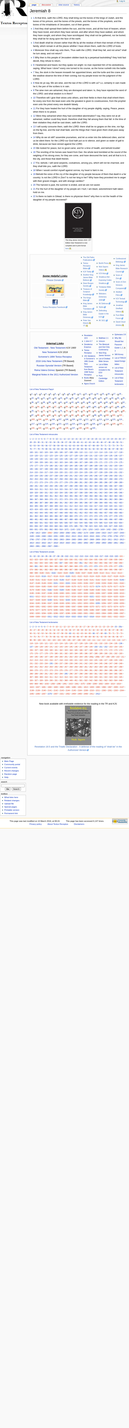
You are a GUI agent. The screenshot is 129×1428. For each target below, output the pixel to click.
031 (76, 559)
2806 (80, 539)
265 (95, 479)
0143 (104, 580)
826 (105, 526)
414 (81, 506)
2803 (62, 539)
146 (71, 459)
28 (84, 398)
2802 (56, 539)
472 (85, 516)
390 (56, 503)
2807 (86, 539)
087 (71, 570)
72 (44, 411)
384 (120, 499)
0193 (116, 590)
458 (110, 513)
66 (107, 406)
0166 (50, 586)
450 (71, 513)
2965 (56, 546)
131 (33, 428)
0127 (110, 576)
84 (112, 411)
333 (56, 493)
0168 (62, 586)
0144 (110, 580)
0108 (90, 573)
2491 (56, 536)
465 (51, 516)
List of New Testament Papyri (42, 389)
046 (56, 563)
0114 (32, 576)
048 (66, 563)
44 (78, 402)
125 (87, 424)
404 (31, 506)
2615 (86, 536)
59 (67, 406)
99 (101, 415)
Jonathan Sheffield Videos (119, 308)
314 (56, 489)
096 (115, 570)
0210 (122, 593)
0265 (62, 607)
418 (100, 506)
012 (76, 556)
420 (110, 506)
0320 (104, 617)
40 (55, 402)
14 (34, 137)
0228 (38, 600)
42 (67, 402)
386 (36, 503)
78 (78, 411)
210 (105, 469)
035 (95, 559)
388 (46, 503)
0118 (56, 576)
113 (100, 419)
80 (89, 411)
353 (61, 496)
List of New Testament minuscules (119, 371)
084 (56, 570)
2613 (74, 536)
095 (110, 570)
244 (85, 476)
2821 (74, 543)
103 (33, 419)
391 (61, 503)
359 (91, 496)
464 (46, 516)
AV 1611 (102, 320)
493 (95, 519)
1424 (102, 529)
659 (51, 526)
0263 (50, 607)
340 (91, 493)
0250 (68, 603)
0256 (104, 603)
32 (107, 398)
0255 (98, 603)
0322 (116, 617)
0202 (74, 593)
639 (110, 523)
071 (85, 566)
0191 (104, 590)
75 (61, 411)
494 (100, 519)
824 (95, 526)
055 (100, 563)
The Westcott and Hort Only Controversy (104, 347)
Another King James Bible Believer (88, 277)
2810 (104, 539)
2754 (104, 536)
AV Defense (103, 304)
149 (85, 459)
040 (120, 559)
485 (56, 519)
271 (31, 482)
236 (46, 476)
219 (56, 472)
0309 (38, 617)
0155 (80, 583)
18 (34, 170)
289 (120, 482)
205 (81, 469)
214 (31, 472)
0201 (68, 593)
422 (120, 506)
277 (61, 482)
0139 (80, 580)
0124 (92, 576)
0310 (44, 617)
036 (100, 559)
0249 (62, 603)
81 (95, 411)
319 (81, 489)
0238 (92, 600)
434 (85, 509)
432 (76, 509)
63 (89, 406)
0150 (50, 583)
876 (41, 529)
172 (105, 462)
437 (100, 509)
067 (66, 566)
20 (34, 185)
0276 (32, 610)
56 (50, 406)
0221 (92, 596)
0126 (104, 576)
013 (81, 556)
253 (36, 479)
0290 (116, 610)
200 (56, 469)
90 (50, 415)
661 (61, 526)
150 (91, 459)
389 (51, 503)
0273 (110, 607)
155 (115, 459)
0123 (86, 576)
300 (81, 486)
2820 (68, 543)
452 (81, 513)
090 (85, 570)
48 (101, 402)
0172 (86, 586)
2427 (110, 533)
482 (41, 519)
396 (85, 503)
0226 (122, 596)
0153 (68, 583)
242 (76, 476)
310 (36, 489)
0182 (50, 590)
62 (84, 406)
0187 (80, 590)
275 (51, 482)
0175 (104, 586)
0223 (104, 596)
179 (46, 466)
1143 (73, 529)
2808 (92, 539)
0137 (68, 580)
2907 (50, 546)
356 (76, 496)
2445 (32, 536)
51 (118, 402)
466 (56, 516)
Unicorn (102, 341)
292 (41, 486)
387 (41, 503)
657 (41, 526)
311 (41, 489)
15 (34, 148)
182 (61, 466)
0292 (32, 613)
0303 (98, 613)
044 (46, 563)
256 (51, 479)
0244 (32, 603)
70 (33, 411)
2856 (86, 543)
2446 (38, 536)
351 (51, 496)
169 (91, 462)
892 (51, 529)
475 (100, 516)
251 (120, 476)
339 (85, 493)
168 (85, 462)
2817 (50, 543)
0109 (96, 573)
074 (100, 566)
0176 (110, 586)
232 (120, 472)
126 (93, 424)
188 (91, 466)
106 (53, 419)
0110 (102, 573)
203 (71, 469)
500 (36, 523)
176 (31, 466)
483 (46, 519)
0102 (54, 573)
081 (41, 570)
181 (56, 466)
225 (85, 472)
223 (76, 472)
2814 (32, 543)
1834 (44, 533)
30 (95, 398)
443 (36, 513)
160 (46, 462)
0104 (66, 573)
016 (96, 556)
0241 (110, 600)
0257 (110, 603)
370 (51, 499)
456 (100, 513)
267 (105, 479)
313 (51, 489)
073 (95, 566)
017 (101, 556)
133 (46, 428)
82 (101, 411)
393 (71, 503)
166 (76, 462)
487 (66, 519)
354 (66, 496)
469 (71, 516)
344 (110, 493)
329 (36, 493)
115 (113, 419)
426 (46, 509)
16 (34, 152)
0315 (74, 617)
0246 (44, 603)
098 (31, 573)
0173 (92, 586)
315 (61, 489)
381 (105, 499)
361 (100, 496)
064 (51, 566)
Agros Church (89, 384)
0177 (116, 586)
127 (100, 424)
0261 (38, 607)
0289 (110, 610)
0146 (122, 580)
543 (76, 523)
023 (36, 559)
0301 (86, 613)
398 (95, 503)
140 (93, 428)
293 (46, 486)
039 (115, 559)
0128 (116, 576)
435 (91, 509)
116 (120, 419)
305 (105, 486)
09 (62, 556)
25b (120, 627)
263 (85, 479)
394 (76, 503)
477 (110, 516)
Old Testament (41, 348)
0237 (86, 600)
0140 (86, 580)
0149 (44, 583)
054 (95, 563)
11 (34, 108)
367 (36, 499)
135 (60, 428)
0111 (108, 573)
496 (110, 519)
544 (81, 523)
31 (101, 398)
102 (120, 415)
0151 (56, 583)
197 (41, 469)
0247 (50, 603)
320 (85, 489)
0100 (42, 573)
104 (39, 419)
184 (71, 466)
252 (31, 479)
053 (91, 563)
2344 (98, 533)
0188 (86, 590)
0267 (74, 607)
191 (105, 466)
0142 (98, 580)
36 (33, 402)
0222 (98, 596)
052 (85, 563)
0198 (50, 593)
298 (71, 486)
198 (46, 469)
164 (66, 462)
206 (85, 469)
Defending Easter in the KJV (104, 314)
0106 (78, 573)
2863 (32, 546)
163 (61, 462)
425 (41, 509)
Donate (49, 295)
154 (110, 459)
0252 (80, 603)
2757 (122, 536)
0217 (68, 596)
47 (95, 402)
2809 (98, 539)
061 (36, 566)
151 (95, 459)
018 (106, 556)
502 (46, 523)
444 (41, 513)
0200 (62, 593)
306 (110, 486)
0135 (56, 580)
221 (66, 472)
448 (61, 513)
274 (46, 482)
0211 (32, 596)
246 (95, 476)
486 (61, 519)
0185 (68, 590)
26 (72, 398)
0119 (62, 576)
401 (110, 503)
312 (46, 489)
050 (76, 563)
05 (46, 556)
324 (105, 489)
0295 (50, 613)
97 (89, 415)
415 (85, 506)
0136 (62, 580)
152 (100, 459)
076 (110, 566)
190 (100, 466)
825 (100, 526)
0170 (74, 586)
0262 (44, 607)
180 (51, 466)
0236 (80, 600)
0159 (104, 583)
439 (110, 509)
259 (66, 479)
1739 (121, 529)
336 (71, 493)
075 (105, 566)
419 (105, 506)
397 (91, 503)
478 (115, 516)
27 (78, 398)
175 (120, 462)
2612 (68, 536)
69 (124, 406)
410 (61, 506)
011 (71, 556)
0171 (80, 586)
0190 (98, 590)
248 (105, 476)
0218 (74, 596)
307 (115, 486)
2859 (104, 543)
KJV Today (87, 272)
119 (46, 424)
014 (86, 556)
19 (34, 174)
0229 (44, 600)
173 (110, 462)
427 (51, 509)
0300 (80, 613)
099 (36, 573)
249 (110, 476)
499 (31, 523)
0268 (80, 607)
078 (120, 566)
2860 (110, 543)
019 (111, 556)
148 (81, 459)
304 (100, 486)
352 (56, 496)
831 (36, 529)
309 (31, 489)
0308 (32, 617)
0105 (72, 573)
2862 (122, 543)
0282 (68, 610)
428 (56, 509)
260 (71, 479)
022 (31, 559)
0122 (80, 576)
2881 (38, 546)
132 (39, 428)
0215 (56, 596)
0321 (110, 617)
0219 (80, 596)
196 (36, 469)
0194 (122, 590)
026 (51, 559)
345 (115, 493)
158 (36, 462)
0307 (122, 613)
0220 (86, 596)
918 (61, 529)
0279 (50, 610)
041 (31, 563)
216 (41, 472)
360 (95, 496)
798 (85, 526)
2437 (116, 533)
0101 (48, 573)
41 (61, 402)
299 (76, 486)
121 (60, 424)
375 (76, 499)
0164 (38, 586)
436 (95, 509)
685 (76, 526)
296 (61, 486)
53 (33, 406)
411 (66, 506)
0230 (50, 600)
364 (115, 496)
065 (56, 566)
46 (89, 402)
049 (71, 563)
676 (71, 526)
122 (66, 424)
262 (81, 479)
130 (120, 424)
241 (71, 476)
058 (115, 563)
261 (76, 479)
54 (38, 406)
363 (110, 496)
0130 (32, 580)
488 (71, 519)
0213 (44, 596)
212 (115, 469)
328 (31, 493)
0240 (104, 600)
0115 (38, 576)
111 (87, 419)
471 (81, 516)
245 (91, 476)
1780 (32, 533)
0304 (104, 613)
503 (51, 523)
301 (85, 486)
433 (81, 509)
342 (100, 493)
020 (116, 556)
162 (56, 462)
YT (84, 326)
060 (31, 566)
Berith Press (103, 263)
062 (41, 566)
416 (91, 506)
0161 (116, 583)
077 (115, 566)
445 (46, 513)
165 (71, 462)
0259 (122, 603)
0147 (32, 583)
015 (91, 556)
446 (51, 513)
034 (91, 559)
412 (71, 506)
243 (81, 476)
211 (110, 469)
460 (120, 513)
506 (66, 523)
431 (71, 509)
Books (86, 378)
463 (41, 516)
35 (124, 398)
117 (33, 424)
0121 (74, 576)
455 (95, 513)
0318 (92, 617)
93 (67, 415)
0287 (98, 610)
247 (100, 476)
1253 (91, 529)
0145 (116, 580)
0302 (92, 613)
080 (36, 570)
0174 (98, 586)
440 (115, 509)
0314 (68, 617)
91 (55, 415)
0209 (116, 593)
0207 (104, 593)
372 (61, 499)
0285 (86, 610)
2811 (110, 539)
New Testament (58, 348)
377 (85, 499)
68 (118, 406)
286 (105, 482)
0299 (74, 613)
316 (66, 489)
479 (120, 516)
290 (31, 486)
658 (46, 526)
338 (81, 493)
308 (120, 486)
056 (105, 563)
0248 (56, 603)
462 (36, 516)
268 (110, 479)
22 (34, 196)
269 (115, 479)
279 (71, 482)
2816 (44, 543)
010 (66, 556)
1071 (66, 529)
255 (46, 479)
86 (124, 411)
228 (100, 472)
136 (66, 428)
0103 (60, 573)
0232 (62, 600)
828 (115, 526)
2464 (50, 536)
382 (110, 499)
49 (107, 402)
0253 (86, 603)
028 (61, 559)
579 (95, 523)
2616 (92, 536)
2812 (116, 539)
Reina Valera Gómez (44, 370)
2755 (110, 536)
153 (105, 459)
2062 (80, 533)
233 (31, 476)
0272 (104, 607)
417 (95, 506)
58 (61, 406)
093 (100, 570)
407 (46, 506)
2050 (50, 533)
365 (120, 496)
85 (118, 411)
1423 (97, 529)
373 (66, 499)
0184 (62, 590)
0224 (110, 596)
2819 (62, 543)
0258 (116, 603)
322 (95, 489)
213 (120, 469)
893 (56, 529)
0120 (68, 576)
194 (120, 466)
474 (95, 516)
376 (81, 499)
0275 (122, 607)
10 (34, 98)
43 (72, 402)
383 (115, 499)
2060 (68, 533)
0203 (80, 593)
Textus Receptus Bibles (86, 265)
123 (73, 424)
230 (110, 472)
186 (81, 466)
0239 (98, 600)
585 (100, 523)
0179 (32, 590)
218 (51, 472)
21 (34, 189)
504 (56, 523)
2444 (122, 533)
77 (72, 411)
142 (51, 459)
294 (51, 486)
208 (95, 469)
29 (89, 398)
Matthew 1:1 (103, 338)
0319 (98, 617)
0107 (84, 573)
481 (36, 519)
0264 (56, 607)
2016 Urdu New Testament (49, 361)
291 (36, 486)
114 (107, 419)
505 (61, 523)
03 (38, 556)
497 (115, 519)
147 (76, 459)
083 (51, 570)
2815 (38, 543)
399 (100, 503)
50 (112, 402)
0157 (92, 583)
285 (100, 482)
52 (124, 402)
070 (81, 566)
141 (46, 459)
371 (56, 499)
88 (38, 415)
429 (61, 509)
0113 (120, 573)
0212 (38, 596)
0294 (44, 613)
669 (66, 526)
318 (76, 489)
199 (51, 469)
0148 (38, 583)
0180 (38, 590)
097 (120, 570)
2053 (56, 533)
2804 (68, 539)
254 (41, 479)
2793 (50, 539)
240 (66, 476)
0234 (68, 600)
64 (95, 406)
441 (120, 509)
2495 (62, 536)
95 (78, 415)
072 (91, 566)
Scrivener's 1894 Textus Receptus (55, 357)
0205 (92, 593)
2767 (38, 539)
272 (36, 482)
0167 (56, 586)
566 (91, 523)
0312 (56, 617)
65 (101, 406)
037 (105, 559)
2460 (44, 536)
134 (53, 428)
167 (81, 462)
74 (55, 411)
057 (110, 563)
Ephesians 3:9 (120, 335)
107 (60, 419)
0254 (92, 603)
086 (66, 570)
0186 (74, 590)
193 (115, 466)
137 (73, 428)
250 (115, 476)
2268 (92, 533)
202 (66, 469)
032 (81, 559)
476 (105, 516)
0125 (98, 576)
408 (51, 506)
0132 (44, 580)
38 (44, 402)
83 (107, 411)
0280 (56, 610)
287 (110, 482)
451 (76, 513)
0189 (92, 590)
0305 (110, 613)
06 (50, 556)
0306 (116, 613)
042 (36, 563)
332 (51, 493)
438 (105, 509)
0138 (74, 580)
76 (67, 411)
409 (56, 506)
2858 (98, 543)
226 (91, 472)
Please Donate (54, 280)
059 (120, 563)
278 (66, 482)
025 (46, 559)
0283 (74, 610)
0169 (68, 586)
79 (84, 411)
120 (53, 424)
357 (81, 496)
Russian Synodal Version (49, 365)
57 (55, 406)
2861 (116, 543)
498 (120, 519)
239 (61, 476)
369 (46, 499)
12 (34, 116)
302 (91, 486)
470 (76, 516)
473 (91, 516)
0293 (38, 613)
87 (33, 415)
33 (112, 398)
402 (115, 503)
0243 (122, 600)
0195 (32, 593)
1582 (115, 529)
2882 (44, 546)
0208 (110, 593)
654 (120, 523)
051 (81, 563)
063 (46, 566)
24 (61, 398)
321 (91, 489)
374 (71, 499)
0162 (122, 583)
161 (51, 462)
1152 (79, 529)
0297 (62, 613)
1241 (85, 529)
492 (91, 519)
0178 (122, 586)
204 (76, 469)
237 (51, 476)
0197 (44, 593)
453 (85, 513)
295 (56, 486)
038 (110, 559)
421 (115, 506)
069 (76, 566)
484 (51, 519)
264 (91, 479)
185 (76, 466)
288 (115, 482)
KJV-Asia (102, 273)
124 (80, 424)
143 (56, 459)
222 (71, 472)
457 (105, 513)
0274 (116, 607)
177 (36, 466)
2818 (56, 543)
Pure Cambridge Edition (103, 378)
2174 (86, 533)
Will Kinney (119, 354)
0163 (32, 586)
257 (56, 479)
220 (61, 472)
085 (61, 570)
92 (61, 415)
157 (31, 462)
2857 (92, 543)
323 (100, 489)
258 (61, 479)
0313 (62, 617)
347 (31, 496)
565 (85, 523)
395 (81, 503)
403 (120, 503)
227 (95, 472)
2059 (62, 533)
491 (85, 519)
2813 (122, 539)
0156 (86, 583)
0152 (62, 583)
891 (46, 529)
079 (31, 570)
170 (95, 462)
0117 (50, 576)
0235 (74, 600)
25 (67, 398)
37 (38, 402)
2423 (104, 533)
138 (80, 428)
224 (81, 472)
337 (76, 493)
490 (81, 519)
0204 (86, 593)
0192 (110, 590)
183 (66, 466)
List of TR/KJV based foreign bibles (120, 361)
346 (120, 493)
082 (46, 570)
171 (100, 462)
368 (41, 499)
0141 (92, 580)
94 (72, 415)
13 (34, 126)
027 (56, 559)
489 (76, 519)
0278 (44, 610)
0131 (38, 580)
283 (91, 482)
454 (91, 513)
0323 (122, 617)
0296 (56, 613)
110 (80, 419)
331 (46, 493)
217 (46, 472)
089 (81, 570)
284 (95, 482)
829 (120, 526)
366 (31, 499)
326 (115, 489)
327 (120, 489)
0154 (74, 583)
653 (115, 523)
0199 (56, 593)
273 (41, 482)
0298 (68, 613)
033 (85, 559)
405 (36, 506)
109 (73, 419)
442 (31, 513)
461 (31, 516)
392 (66, 503)
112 (93, 419)
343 (105, 493)
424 (36, 509)
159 (41, 462)
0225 (116, 596)
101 (113, 415)
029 (66, 559)
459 (115, 513)
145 (66, 459)
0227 (32, 600)
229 (105, 472)
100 (107, 415)
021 (121, 556)
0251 (74, 603)
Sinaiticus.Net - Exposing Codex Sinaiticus (105, 280)
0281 (62, 610)
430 (66, 509)
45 (84, 402)
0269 (86, 607)
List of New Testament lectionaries (119, 381)
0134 (50, 580)
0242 (116, 600)
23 (55, 398)
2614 (80, 536)
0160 (110, 583)
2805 (74, 539)
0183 (56, 590)
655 (31, 526)
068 (71, 566)
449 (66, 513)
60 (72, 406)
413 (76, 506)
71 (38, 411)
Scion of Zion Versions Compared (121, 285)
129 (113, 424)
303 (95, 486)
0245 (38, 603)
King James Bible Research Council (122, 268)
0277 (38, 610)
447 (56, 513)
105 (46, 419)
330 (41, 493)
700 (81, 526)
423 (31, 509)
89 (44, 415)
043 (41, 563)
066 (61, 566)
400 (105, 503)
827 (110, 526)
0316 (80, 617)
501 (41, 523)
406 (41, 506)
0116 (44, 576)
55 (44, 406)
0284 (80, 610)
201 (61, 469)
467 (61, 516)
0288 (104, 610)
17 (34, 163)
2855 (80, 543)
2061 (74, 533)
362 (105, 496)
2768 (44, 539)
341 (95, 493)
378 (91, 499)
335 (66, 493)
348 (36, 496)
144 (61, 459)
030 (71, 559)
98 (95, 415)
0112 (114, 573)
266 (100, 479)
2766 (32, 539)
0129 (122, 576)
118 (39, 424)
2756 (116, 536)
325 (110, 489)
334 (61, 493)
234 (36, 476)
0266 (68, 607)
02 (35, 556)
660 (56, 526)
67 (112, 406)
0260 (32, 607)
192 (110, 466)
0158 (98, 583)
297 (66, 486)
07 (54, 556)
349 (41, 496)
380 (100, 499)
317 (71, 489)
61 (78, 406)
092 (95, 570)
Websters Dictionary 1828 (103, 297)
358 (85, 496)
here (67, 248)
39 (50, 402)
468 (66, 516)
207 (91, 469)
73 (50, 411)
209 (100, 469)
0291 (122, 610)
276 (56, 482)
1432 (108, 529)
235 (41, 476)
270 (120, 479)
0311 (50, 617)
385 (31, 503)
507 (71, 523)
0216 (62, 596)
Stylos (101, 307)
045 (51, 563)
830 (31, 529)
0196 (38, 593)
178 (41, 466)
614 (105, 523)
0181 (44, 590)
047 (61, 563)
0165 (44, 586)
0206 (98, 593)
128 (107, 424)
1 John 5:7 (88, 341)
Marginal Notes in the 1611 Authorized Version (55, 374)
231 (115, 472)
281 (81, 482)
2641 (98, 536)
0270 (92, 607)
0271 (98, 607)
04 (43, 556)
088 (76, 570)
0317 (86, 617)
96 (84, 415)
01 (31, 556)
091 (91, 570)
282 (85, 482)
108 (66, 419)
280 (76, 482)
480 (31, 519)
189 (95, 466)
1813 (38, 533)
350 (46, 496)
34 (118, 398)
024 (41, 559)
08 (58, 556)
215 (36, 472)
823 (91, 526)
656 (36, 526)
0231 (56, 600)
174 (115, 462)
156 (120, 459)
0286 (92, 610)
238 (56, 476)
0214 (50, 596)
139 (87, 428)
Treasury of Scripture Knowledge (87, 291)
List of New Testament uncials (42, 552)
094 (105, 570)
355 (71, 496)
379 (95, 499)
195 (31, 469)
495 (105, 519)
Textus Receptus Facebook (54, 307)
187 (85, 466)
